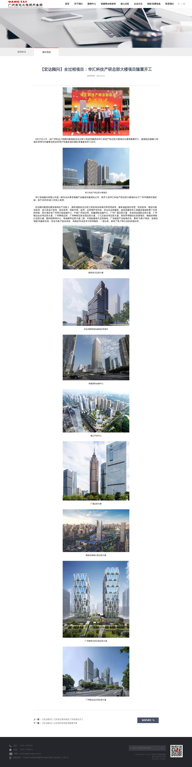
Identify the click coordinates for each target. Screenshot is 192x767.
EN (184, 4)
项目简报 (46, 52)
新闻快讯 (21, 52)
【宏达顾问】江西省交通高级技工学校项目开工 (58, 719)
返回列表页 (148, 720)
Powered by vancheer (159, 759)
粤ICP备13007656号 (159, 757)
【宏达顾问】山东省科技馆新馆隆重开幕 (55, 723)
